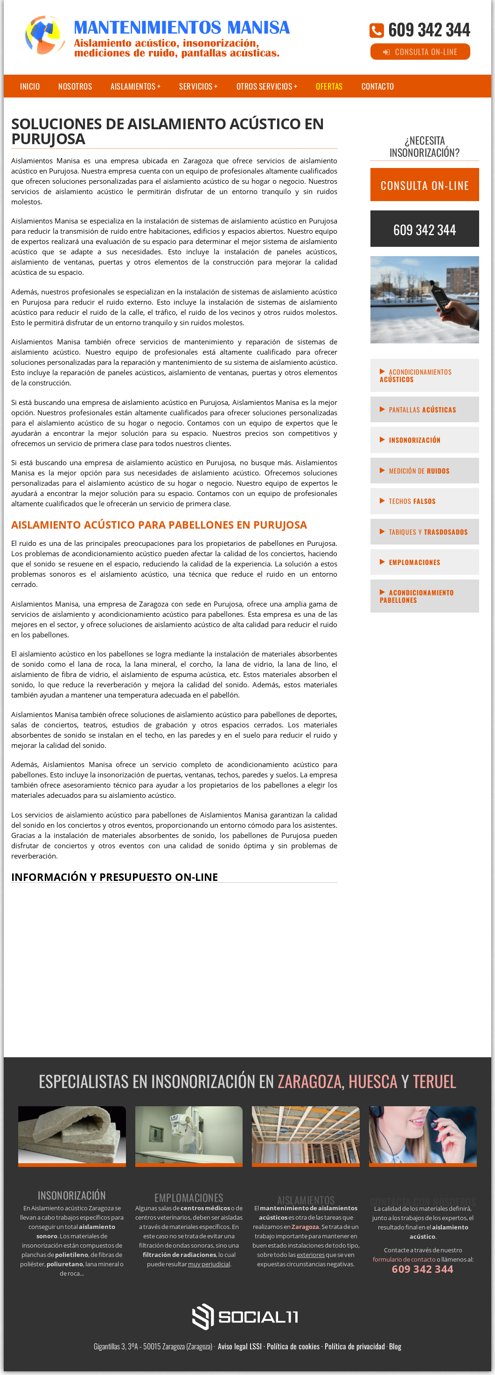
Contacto (378, 86)
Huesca (373, 1080)
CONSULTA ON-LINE (425, 185)
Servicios (196, 86)
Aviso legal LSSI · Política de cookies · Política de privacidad (301, 1346)
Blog (395, 1346)
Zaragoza (310, 1080)
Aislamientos (133, 86)
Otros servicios (265, 86)
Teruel (434, 1080)
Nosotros (75, 86)
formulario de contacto (404, 1259)
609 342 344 (429, 28)
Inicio (30, 86)
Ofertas (329, 86)
